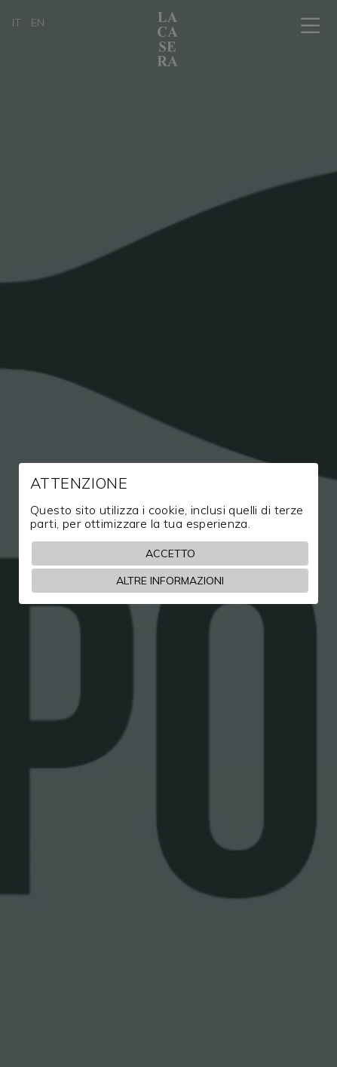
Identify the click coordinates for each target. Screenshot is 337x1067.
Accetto (170, 553)
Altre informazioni (170, 580)
